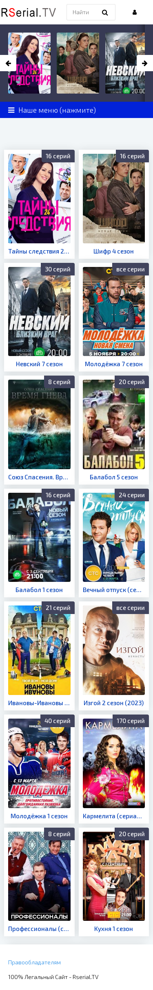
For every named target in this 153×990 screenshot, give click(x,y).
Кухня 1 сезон (113, 928)
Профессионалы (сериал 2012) (39, 928)
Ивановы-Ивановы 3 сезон (39, 702)
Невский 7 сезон (39, 363)
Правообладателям (34, 962)
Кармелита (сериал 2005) (114, 816)
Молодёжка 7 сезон (114, 363)
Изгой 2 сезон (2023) (114, 702)
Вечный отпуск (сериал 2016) (114, 589)
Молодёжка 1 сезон (39, 816)
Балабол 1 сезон (39, 589)
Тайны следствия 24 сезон (39, 251)
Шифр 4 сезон (113, 251)
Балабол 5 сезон (114, 477)
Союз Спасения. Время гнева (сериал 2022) (39, 477)
